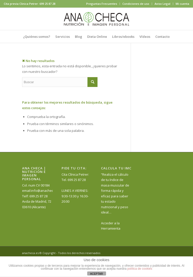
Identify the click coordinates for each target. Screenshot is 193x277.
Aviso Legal (162, 4)
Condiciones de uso (135, 4)
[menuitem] (102, 4)
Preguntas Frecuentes (101, 4)
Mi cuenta (182, 4)
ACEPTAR (96, 273)
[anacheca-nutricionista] (96, 19)
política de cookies (139, 268)
